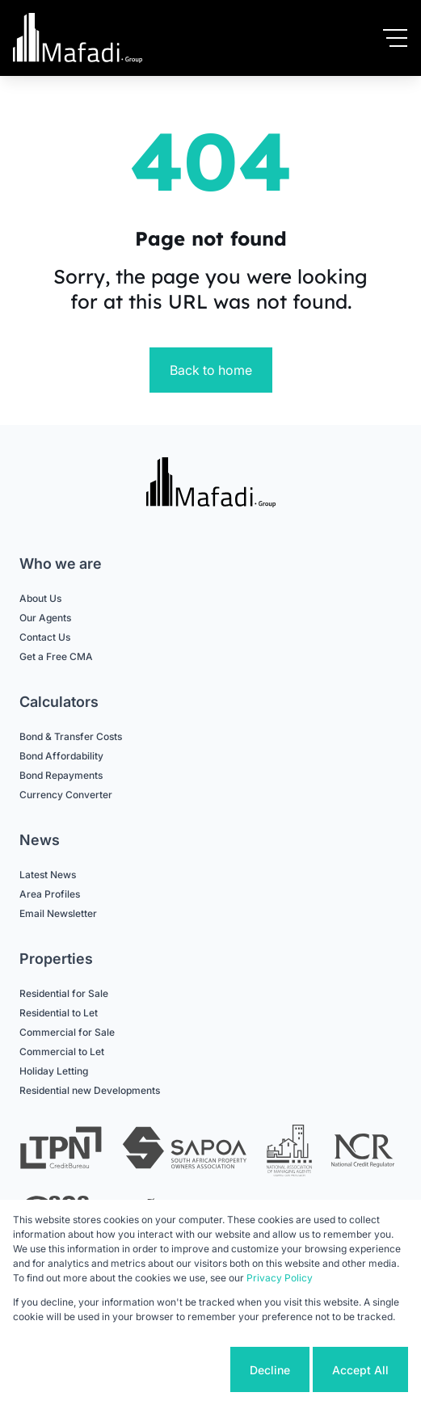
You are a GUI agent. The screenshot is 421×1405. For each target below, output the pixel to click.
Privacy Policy (279, 1278)
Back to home (211, 370)
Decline (270, 1370)
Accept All (360, 1370)
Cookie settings (165, 1370)
